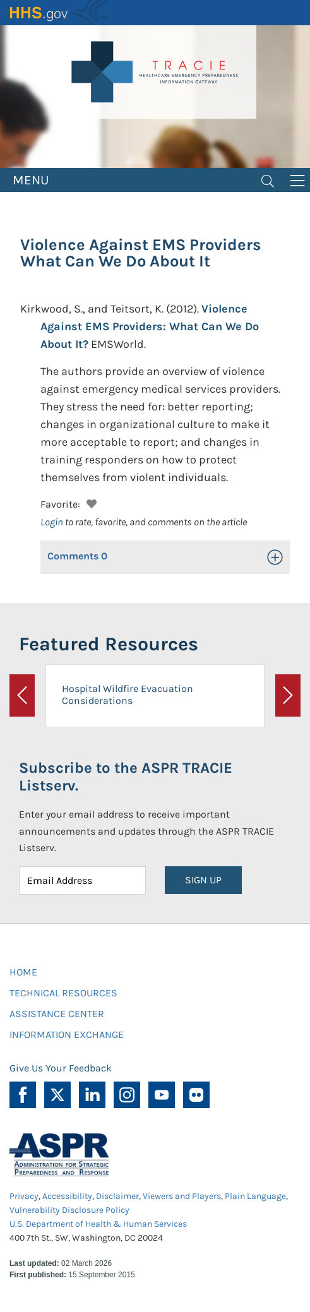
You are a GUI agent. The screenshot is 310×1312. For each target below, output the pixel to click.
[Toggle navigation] (267, 180)
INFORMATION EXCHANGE (66, 1035)
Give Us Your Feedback (60, 1068)
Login (51, 522)
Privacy (24, 1196)
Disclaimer (117, 1196)
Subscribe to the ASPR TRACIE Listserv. (125, 777)
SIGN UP (203, 880)
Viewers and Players (182, 1196)
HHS (59, 12)
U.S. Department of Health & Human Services (98, 1224)
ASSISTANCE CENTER (56, 1014)
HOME (23, 972)
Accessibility (67, 1196)
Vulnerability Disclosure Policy (69, 1210)
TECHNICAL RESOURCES (63, 993)
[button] (90, 502)
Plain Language (255, 1196)
